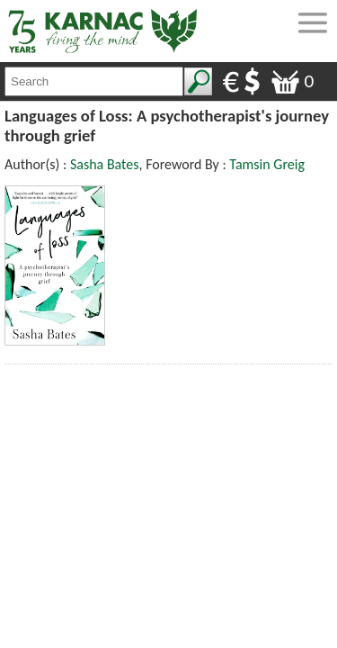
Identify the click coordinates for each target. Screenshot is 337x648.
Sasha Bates (104, 164)
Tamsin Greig (267, 164)
